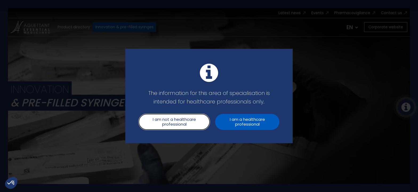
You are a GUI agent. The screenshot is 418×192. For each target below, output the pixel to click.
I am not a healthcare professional (174, 122)
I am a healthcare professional (247, 122)
